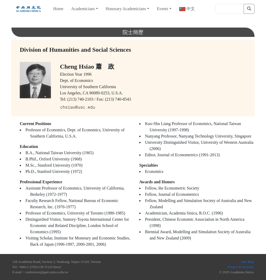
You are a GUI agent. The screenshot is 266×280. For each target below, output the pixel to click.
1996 (87, 74)
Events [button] (162, 8)
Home (58, 8)
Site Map (247, 262)
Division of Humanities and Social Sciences (75, 49)
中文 (190, 8)
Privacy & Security (240, 267)
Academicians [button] (83, 8)
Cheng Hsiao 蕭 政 (87, 66)
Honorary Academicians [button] (126, 8)
